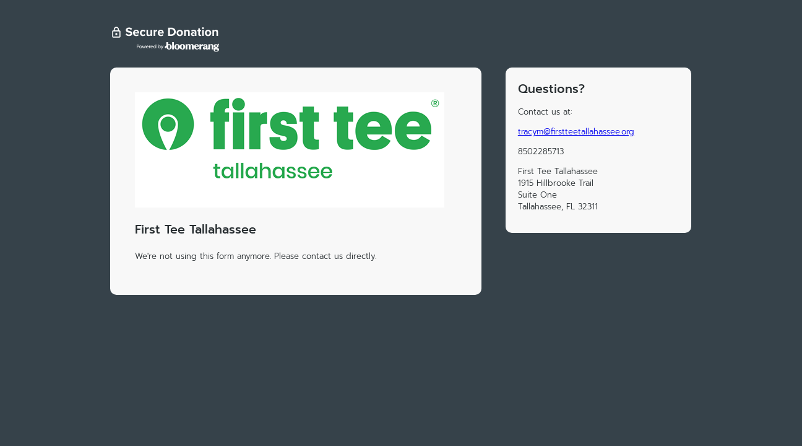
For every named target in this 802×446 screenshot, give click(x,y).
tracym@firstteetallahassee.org (576, 132)
